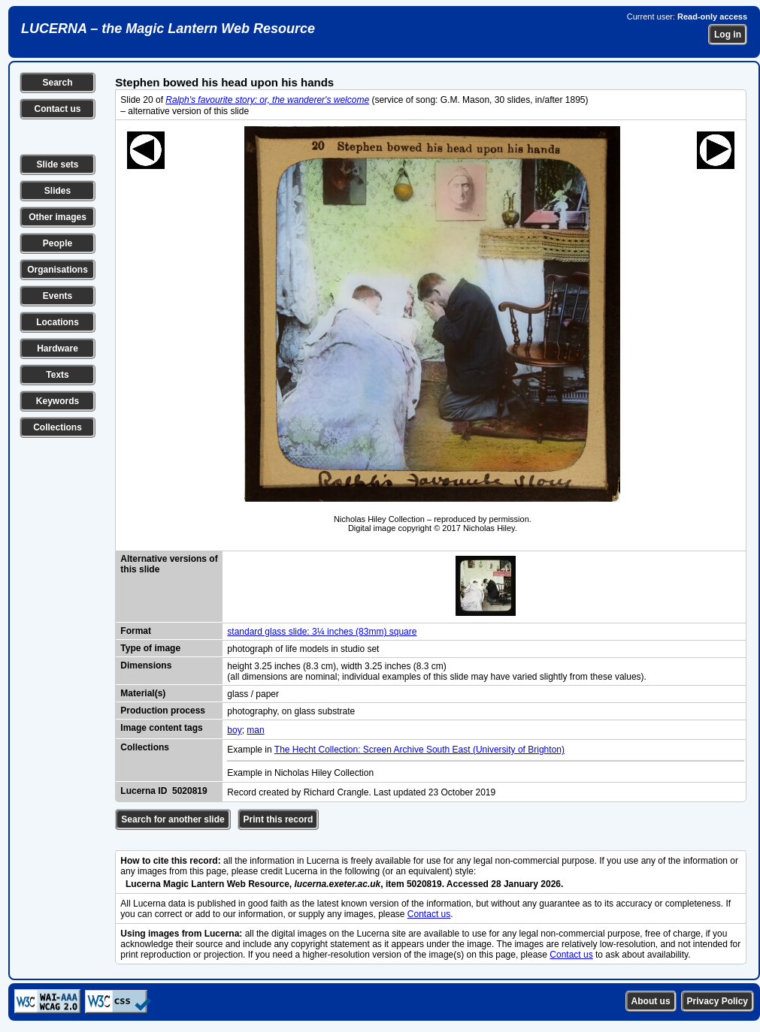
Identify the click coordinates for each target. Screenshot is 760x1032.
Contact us (57, 109)
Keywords (57, 401)
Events (57, 296)
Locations (57, 322)
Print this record (278, 819)
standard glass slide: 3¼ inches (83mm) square (321, 631)
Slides (57, 191)
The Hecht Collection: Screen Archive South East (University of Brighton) (419, 749)
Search (57, 82)
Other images (57, 217)
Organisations (57, 269)
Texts (57, 375)
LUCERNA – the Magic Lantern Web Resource (168, 28)
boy (234, 730)
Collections (57, 427)
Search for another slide (172, 819)
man (255, 730)
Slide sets (57, 164)
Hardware (57, 348)
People (57, 243)
